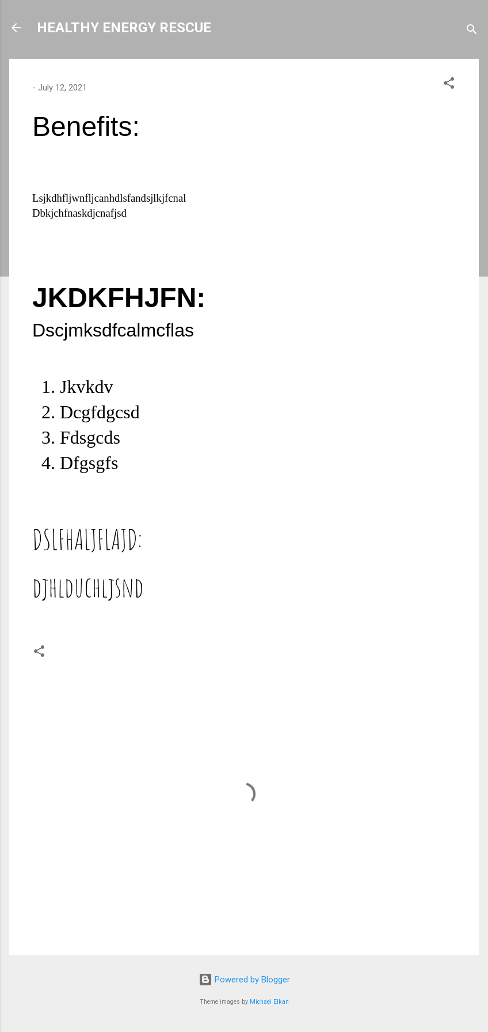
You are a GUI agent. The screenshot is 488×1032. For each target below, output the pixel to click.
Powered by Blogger (244, 979)
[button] (449, 85)
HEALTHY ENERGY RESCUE (124, 28)
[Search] (472, 31)
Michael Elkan (269, 1001)
